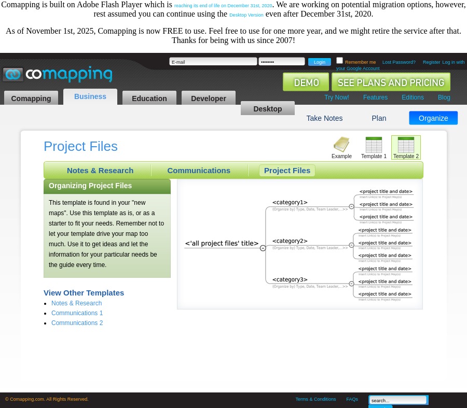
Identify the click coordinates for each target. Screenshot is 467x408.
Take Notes (324, 118)
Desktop (267, 109)
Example (342, 156)
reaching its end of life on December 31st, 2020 (223, 5)
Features (375, 97)
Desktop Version (246, 15)
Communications (198, 170)
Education (149, 98)
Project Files (287, 170)
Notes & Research (100, 170)
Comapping (31, 98)
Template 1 (374, 156)
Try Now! (336, 97)
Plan (379, 118)
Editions (413, 97)
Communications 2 (77, 323)
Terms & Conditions (315, 399)
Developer (208, 98)
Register (432, 62)
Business (90, 96)
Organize (433, 118)
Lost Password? (399, 62)
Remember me (361, 62)
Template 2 (406, 156)
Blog (444, 97)
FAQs (352, 399)
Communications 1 (77, 313)
